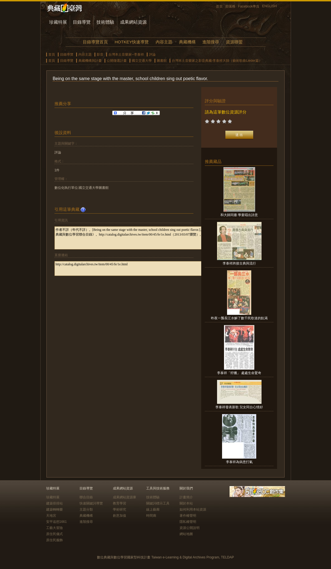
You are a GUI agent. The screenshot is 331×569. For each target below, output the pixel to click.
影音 (100, 54)
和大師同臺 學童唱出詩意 (239, 215)
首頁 (219, 6)
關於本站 (186, 503)
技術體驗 (105, 22)
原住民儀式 (54, 534)
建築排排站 (54, 503)
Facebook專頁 (249, 6)
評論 (152, 54)
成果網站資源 (133, 22)
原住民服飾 (54, 540)
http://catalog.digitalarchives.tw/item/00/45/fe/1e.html (135, 268)
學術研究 (119, 509)
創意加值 (119, 516)
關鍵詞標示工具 (158, 503)
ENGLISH (269, 6)
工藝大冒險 (54, 528)
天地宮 (51, 516)
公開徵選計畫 (117, 61)
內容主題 (164, 41)
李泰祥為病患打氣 (239, 462)
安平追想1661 (56, 522)
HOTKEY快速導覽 (132, 41)
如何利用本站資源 (193, 509)
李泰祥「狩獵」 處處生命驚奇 (239, 373)
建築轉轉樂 (54, 509)
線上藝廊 (153, 509)
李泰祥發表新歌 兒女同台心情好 (239, 407)
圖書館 (162, 61)
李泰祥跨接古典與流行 (239, 263)
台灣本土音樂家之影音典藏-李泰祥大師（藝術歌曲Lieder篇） (217, 61)
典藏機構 (187, 41)
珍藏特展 (58, 22)
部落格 (230, 6)
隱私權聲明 (188, 522)
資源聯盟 (234, 41)
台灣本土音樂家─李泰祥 (126, 54)
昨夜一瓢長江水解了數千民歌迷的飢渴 (239, 318)
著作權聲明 (188, 516)
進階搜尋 (210, 41)
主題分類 (86, 509)
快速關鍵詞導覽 (91, 503)
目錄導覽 (82, 22)
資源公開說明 (190, 528)
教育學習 (119, 503)
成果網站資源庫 (124, 497)
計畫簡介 (186, 497)
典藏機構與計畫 (90, 61)
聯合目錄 (86, 497)
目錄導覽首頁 (95, 41)
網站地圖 (186, 534)
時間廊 (151, 516)
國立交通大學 (142, 61)
